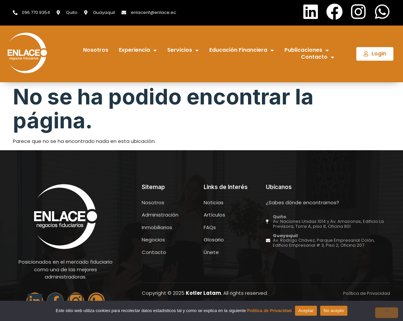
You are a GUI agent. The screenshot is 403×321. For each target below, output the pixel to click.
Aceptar (306, 310)
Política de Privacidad (269, 310)
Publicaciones (306, 50)
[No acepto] (386, 312)
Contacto (317, 57)
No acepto (334, 310)
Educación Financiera (241, 50)
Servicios (183, 50)
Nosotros (95, 50)
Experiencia (138, 50)
